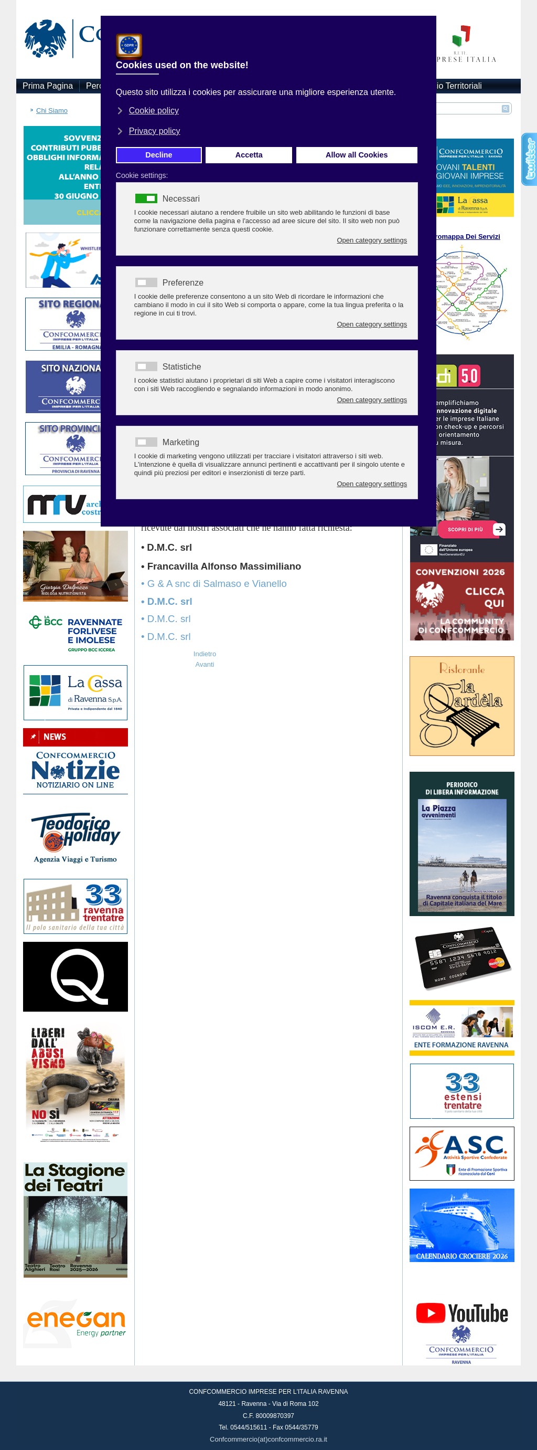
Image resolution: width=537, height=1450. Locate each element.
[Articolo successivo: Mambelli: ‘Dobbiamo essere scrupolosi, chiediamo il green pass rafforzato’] (205, 664)
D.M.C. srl (169, 547)
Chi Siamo (52, 110)
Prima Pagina (48, 85)
